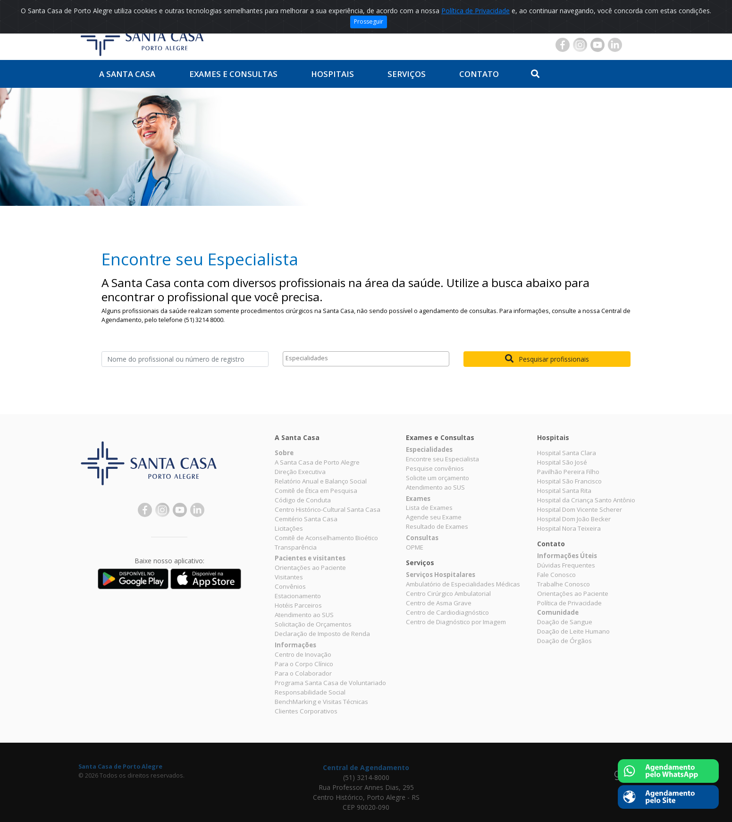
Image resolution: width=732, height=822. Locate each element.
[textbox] (369, 358)
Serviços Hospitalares (440, 574)
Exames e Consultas (233, 73)
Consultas (422, 538)
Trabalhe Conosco (563, 584)
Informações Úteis (567, 555)
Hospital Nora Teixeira (569, 528)
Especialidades (429, 449)
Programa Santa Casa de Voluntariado (330, 682)
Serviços (406, 73)
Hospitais (332, 73)
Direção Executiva (300, 471)
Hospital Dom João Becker (574, 519)
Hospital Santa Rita (564, 490)
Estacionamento (298, 596)
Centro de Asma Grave (438, 603)
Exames (418, 498)
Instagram (580, 45)
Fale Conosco (556, 574)
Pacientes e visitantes (310, 558)
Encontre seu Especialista (442, 459)
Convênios (290, 586)
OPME (414, 547)
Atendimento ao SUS (304, 614)
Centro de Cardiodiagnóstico (447, 612)
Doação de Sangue (564, 622)
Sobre (284, 453)
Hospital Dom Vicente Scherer (579, 509)
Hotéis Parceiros (298, 605)
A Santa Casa (127, 73)
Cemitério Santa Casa (306, 519)
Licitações (289, 528)
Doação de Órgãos (564, 640)
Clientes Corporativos (306, 711)
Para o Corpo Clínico (304, 664)
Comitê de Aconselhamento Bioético (326, 538)
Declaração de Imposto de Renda (322, 633)
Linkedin (615, 45)
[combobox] (366, 358)
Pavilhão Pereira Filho (568, 471)
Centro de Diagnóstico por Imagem (456, 622)
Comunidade (558, 612)
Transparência (296, 547)
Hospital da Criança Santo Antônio (586, 500)
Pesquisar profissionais (547, 359)
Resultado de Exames (437, 526)
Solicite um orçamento (437, 478)
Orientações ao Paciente (310, 567)
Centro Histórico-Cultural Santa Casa (327, 509)
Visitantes (289, 577)
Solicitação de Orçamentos (313, 624)
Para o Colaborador (303, 673)
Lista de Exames (429, 507)
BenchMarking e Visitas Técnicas (321, 701)
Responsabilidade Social (310, 692)
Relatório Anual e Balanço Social (321, 481)
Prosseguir (368, 21)
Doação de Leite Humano (573, 631)
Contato (479, 73)
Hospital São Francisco (569, 481)
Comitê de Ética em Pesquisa (316, 490)
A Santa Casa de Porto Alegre (317, 462)
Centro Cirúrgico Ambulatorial (448, 593)
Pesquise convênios (435, 468)
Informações (295, 645)
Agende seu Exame (434, 517)
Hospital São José (562, 462)
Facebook (562, 45)
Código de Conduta (303, 500)
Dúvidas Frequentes (566, 565)
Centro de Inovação (303, 654)
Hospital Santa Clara (566, 453)
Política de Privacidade (475, 10)
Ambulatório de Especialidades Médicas (463, 584)
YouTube (597, 45)
